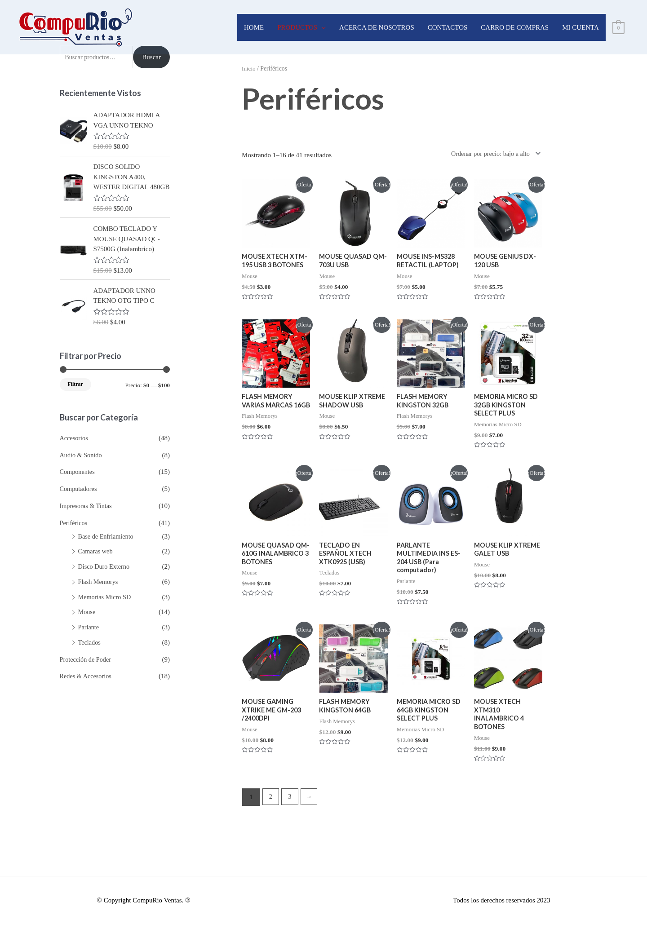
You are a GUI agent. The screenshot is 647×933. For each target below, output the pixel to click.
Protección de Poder (87, 659)
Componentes (78, 471)
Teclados (90, 642)
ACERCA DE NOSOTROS (376, 27)
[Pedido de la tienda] (491, 154)
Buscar (151, 57)
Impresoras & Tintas (87, 505)
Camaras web (96, 551)
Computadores (79, 488)
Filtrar (75, 384)
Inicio (249, 68)
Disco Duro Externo (105, 566)
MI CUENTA (580, 27)
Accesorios (75, 438)
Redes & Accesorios (87, 676)
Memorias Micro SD (106, 597)
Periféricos (74, 522)
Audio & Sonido (82, 455)
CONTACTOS (448, 27)
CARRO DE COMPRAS (515, 27)
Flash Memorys (99, 581)
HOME (254, 27)
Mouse (87, 611)
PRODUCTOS (297, 27)
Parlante (89, 627)
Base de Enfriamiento (107, 536)
